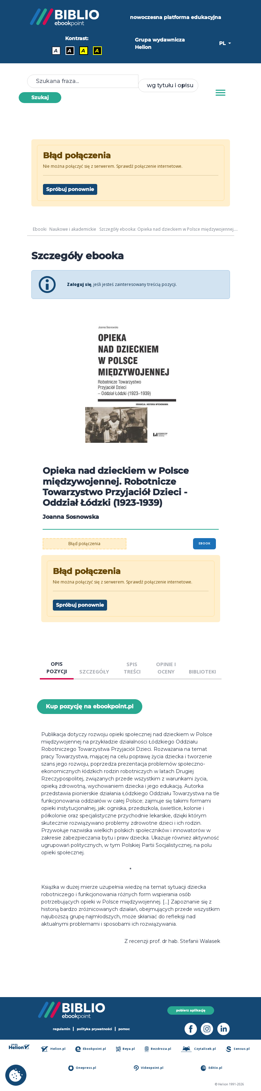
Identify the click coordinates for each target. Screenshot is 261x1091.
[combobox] (168, 85)
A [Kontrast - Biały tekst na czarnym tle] (70, 50)
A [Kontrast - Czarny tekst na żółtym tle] (83, 50)
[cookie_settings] (15, 1075)
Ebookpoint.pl (92, 1049)
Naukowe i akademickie (72, 229)
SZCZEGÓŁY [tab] (94, 671)
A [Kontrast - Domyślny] (56, 50)
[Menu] (220, 93)
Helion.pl (55, 1049)
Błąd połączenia (84, 544)
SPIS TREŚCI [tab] (132, 668)
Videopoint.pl (149, 1068)
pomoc (124, 1029)
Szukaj (40, 97)
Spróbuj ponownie (70, 189)
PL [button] (223, 43)
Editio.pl (212, 1068)
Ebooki (39, 229)
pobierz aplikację (190, 1010)
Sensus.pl (238, 1049)
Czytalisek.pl (199, 1049)
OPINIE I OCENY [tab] (166, 668)
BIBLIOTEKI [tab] (202, 671)
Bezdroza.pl (159, 1049)
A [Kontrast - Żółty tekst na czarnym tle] (97, 50)
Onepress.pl (84, 1068)
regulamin (61, 1029)
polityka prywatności (94, 1029)
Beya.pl (126, 1049)
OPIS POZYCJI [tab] (56, 668)
